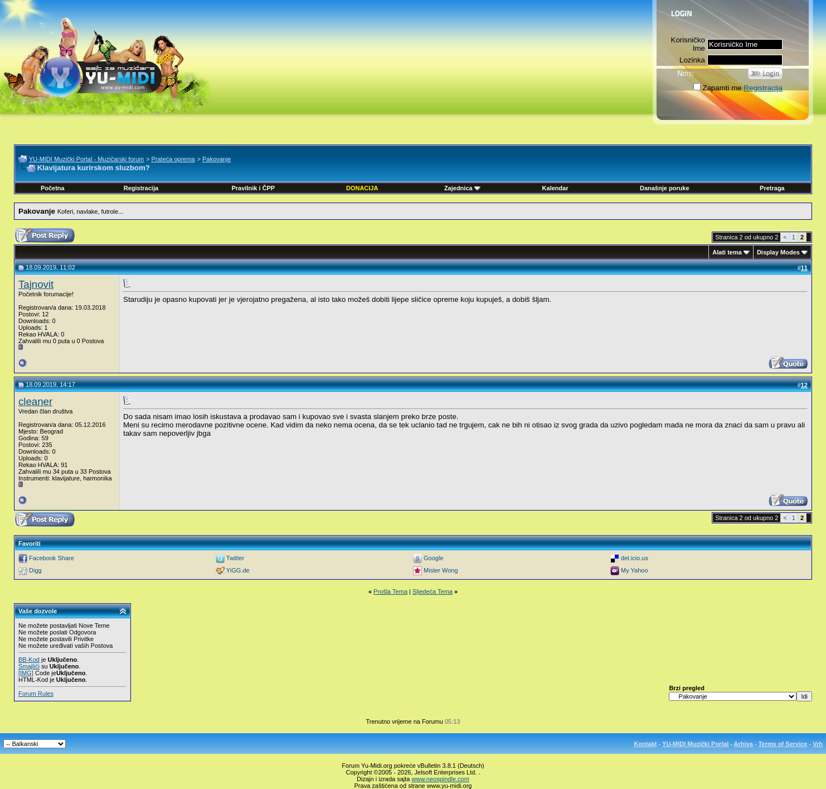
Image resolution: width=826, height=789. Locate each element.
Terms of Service (783, 743)
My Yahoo (634, 570)
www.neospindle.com (440, 779)
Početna (53, 188)
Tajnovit (36, 284)
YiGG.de (238, 570)
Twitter (235, 558)
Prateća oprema (173, 159)
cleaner (35, 401)
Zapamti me (717, 88)
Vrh (818, 743)
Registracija (763, 88)
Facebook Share (51, 558)
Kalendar (555, 188)
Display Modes (778, 252)
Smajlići (29, 666)
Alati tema (727, 252)
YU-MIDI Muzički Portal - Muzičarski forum (86, 159)
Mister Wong (441, 570)
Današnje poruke (664, 188)
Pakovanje (216, 159)
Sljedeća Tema (432, 591)
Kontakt (645, 743)
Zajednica (462, 188)
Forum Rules (36, 693)
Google (433, 558)
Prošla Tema (390, 591)
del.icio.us (634, 558)
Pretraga (772, 188)
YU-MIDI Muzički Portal (695, 743)
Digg (35, 570)
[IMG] (25, 673)
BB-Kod (29, 659)
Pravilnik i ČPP (253, 188)
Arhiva (743, 743)
